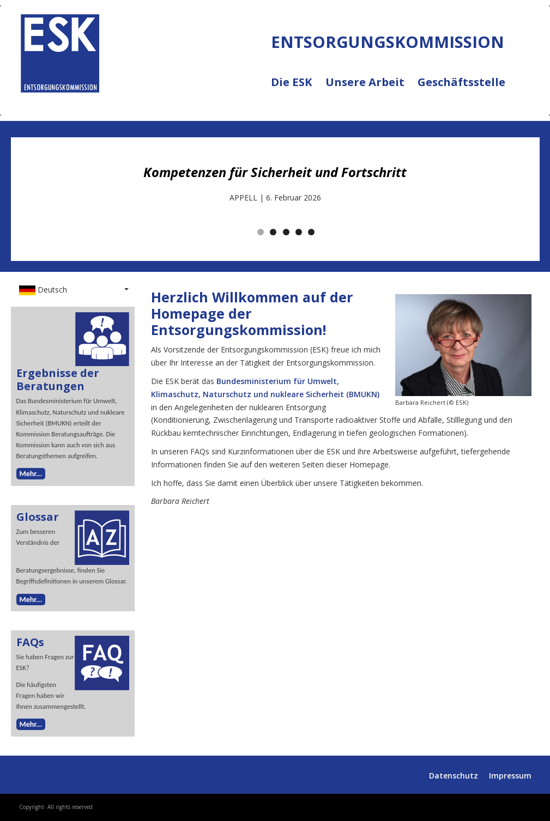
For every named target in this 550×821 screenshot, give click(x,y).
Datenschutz (453, 775)
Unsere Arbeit (371, 89)
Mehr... (31, 473)
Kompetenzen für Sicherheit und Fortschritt (275, 172)
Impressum (510, 775)
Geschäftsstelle (461, 82)
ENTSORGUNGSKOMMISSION (118, 104)
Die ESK (298, 89)
